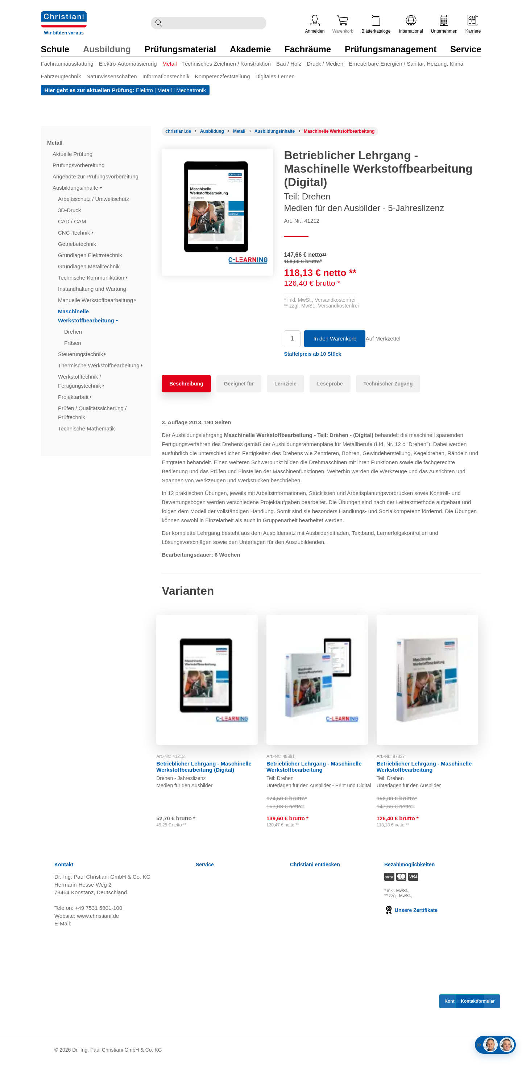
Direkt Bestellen (215, 1023)
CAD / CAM (73, 221)
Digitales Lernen (274, 76)
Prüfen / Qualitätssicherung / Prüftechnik (92, 412)
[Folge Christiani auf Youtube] (441, 1069)
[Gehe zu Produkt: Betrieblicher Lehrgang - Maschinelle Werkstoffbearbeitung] (321, 676)
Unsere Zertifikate (411, 929)
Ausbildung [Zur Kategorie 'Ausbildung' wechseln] (107, 49)
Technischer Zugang (388, 384)
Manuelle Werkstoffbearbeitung (97, 300)
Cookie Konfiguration (221, 978)
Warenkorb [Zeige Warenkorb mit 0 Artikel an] (342, 24)
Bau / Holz (288, 64)
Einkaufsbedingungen (222, 996)
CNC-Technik (75, 233)
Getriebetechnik (78, 244)
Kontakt (205, 1014)
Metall (169, 64)
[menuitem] (70, 65)
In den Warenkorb (334, 338)
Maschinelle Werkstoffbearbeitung (88, 315)
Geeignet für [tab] (239, 384)
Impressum (209, 960)
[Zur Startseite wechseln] (64, 16)
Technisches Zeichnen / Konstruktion (226, 64)
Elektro (144, 90)
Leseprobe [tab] (330, 384)
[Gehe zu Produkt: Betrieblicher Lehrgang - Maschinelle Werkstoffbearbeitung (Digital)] (211, 676)
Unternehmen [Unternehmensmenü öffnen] (444, 24)
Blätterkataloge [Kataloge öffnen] (375, 24)
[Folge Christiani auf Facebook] (416, 1069)
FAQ (201, 1033)
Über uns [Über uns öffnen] (301, 951)
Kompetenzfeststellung (222, 76)
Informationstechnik (166, 76)
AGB (201, 915)
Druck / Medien (325, 64)
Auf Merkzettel (388, 338)
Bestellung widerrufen (222, 1042)
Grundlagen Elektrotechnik (91, 255)
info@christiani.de (94, 943)
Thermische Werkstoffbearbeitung (100, 365)
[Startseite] (178, 131)
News (203, 897)
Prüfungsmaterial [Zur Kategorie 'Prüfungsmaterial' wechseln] (180, 49)
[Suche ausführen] (159, 23)
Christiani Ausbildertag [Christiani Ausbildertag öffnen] (317, 933)
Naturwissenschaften (111, 76)
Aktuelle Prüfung (73, 154)
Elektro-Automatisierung (128, 64)
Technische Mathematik (87, 428)
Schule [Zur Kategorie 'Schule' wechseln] (55, 49)
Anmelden (315, 24)
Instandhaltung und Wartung (93, 289)
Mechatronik (191, 90)
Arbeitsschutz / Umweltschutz (94, 199)
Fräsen (73, 343)
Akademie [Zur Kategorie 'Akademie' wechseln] (250, 49)
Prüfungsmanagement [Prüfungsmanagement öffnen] (317, 915)
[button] (312, 354)
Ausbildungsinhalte (77, 188)
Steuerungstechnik (82, 354)
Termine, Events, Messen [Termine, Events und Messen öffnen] (320, 924)
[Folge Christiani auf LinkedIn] (428, 1069)
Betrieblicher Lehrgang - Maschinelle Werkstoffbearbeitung (319, 760)
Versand (206, 906)
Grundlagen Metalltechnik (89, 266)
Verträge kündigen (218, 969)
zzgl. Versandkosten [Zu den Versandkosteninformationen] (430, 909)
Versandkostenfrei (335, 300)
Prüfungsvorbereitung (79, 165)
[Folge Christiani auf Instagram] (465, 1069)
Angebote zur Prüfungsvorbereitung (96, 176)
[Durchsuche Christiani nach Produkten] (216, 23)
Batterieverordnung (219, 987)
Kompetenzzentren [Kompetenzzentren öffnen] (313, 906)
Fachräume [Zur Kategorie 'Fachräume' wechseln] (308, 49)
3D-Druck (70, 210)
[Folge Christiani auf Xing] (453, 1069)
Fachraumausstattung (67, 64)
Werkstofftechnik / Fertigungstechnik (81, 381)
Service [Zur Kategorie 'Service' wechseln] (465, 49)
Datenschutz (211, 951)
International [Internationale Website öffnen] (411, 24)
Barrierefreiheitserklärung (226, 1005)
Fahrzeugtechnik (61, 76)
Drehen (73, 332)
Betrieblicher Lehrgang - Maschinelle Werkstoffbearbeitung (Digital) (209, 760)
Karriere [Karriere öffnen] (473, 24)
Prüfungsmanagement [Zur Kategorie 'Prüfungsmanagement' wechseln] (390, 49)
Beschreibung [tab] (186, 384)
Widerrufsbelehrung (219, 924)
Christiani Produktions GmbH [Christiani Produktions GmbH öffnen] (325, 960)
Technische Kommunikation (92, 278)
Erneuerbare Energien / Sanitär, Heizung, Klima (406, 64)
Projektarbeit (74, 397)
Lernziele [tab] (285, 384)
